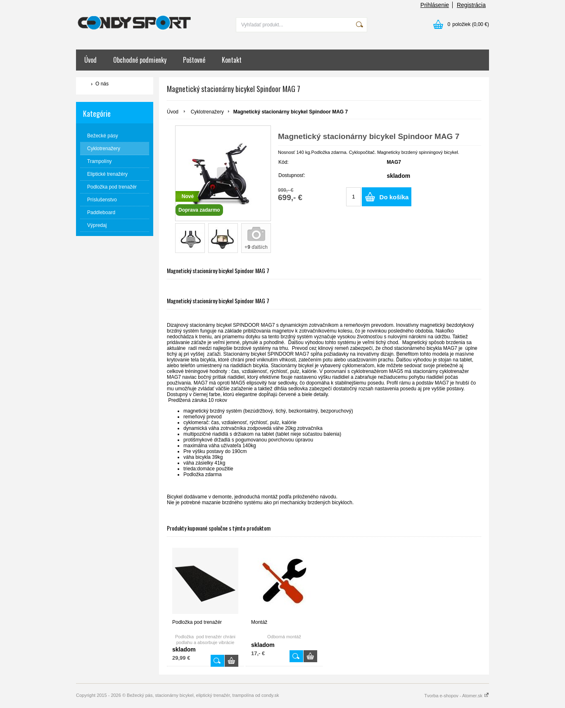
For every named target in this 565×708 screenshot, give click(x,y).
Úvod (90, 60)
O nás (102, 84)
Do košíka (394, 197)
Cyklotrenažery (207, 112)
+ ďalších (256, 247)
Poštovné (194, 60)
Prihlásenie (434, 5)
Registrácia (471, 5)
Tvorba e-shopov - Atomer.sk (456, 695)
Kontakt (232, 60)
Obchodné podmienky (139, 60)
